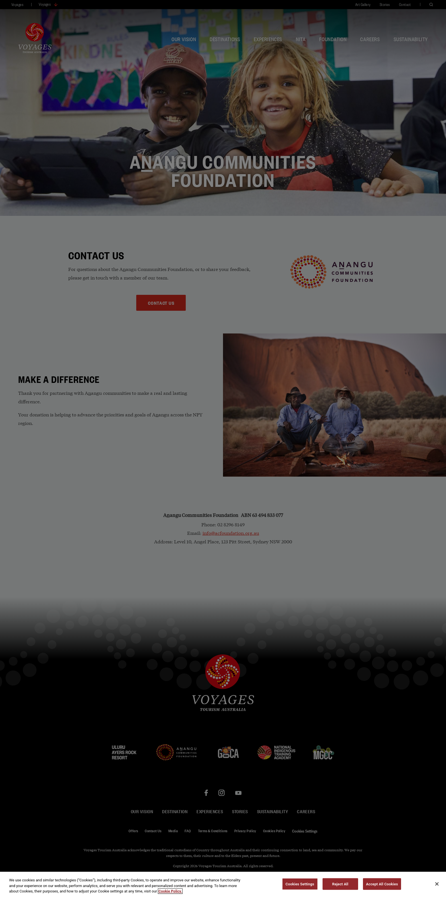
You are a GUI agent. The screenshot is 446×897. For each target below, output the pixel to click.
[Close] (437, 888)
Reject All (340, 888)
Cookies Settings (300, 888)
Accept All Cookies (382, 888)
